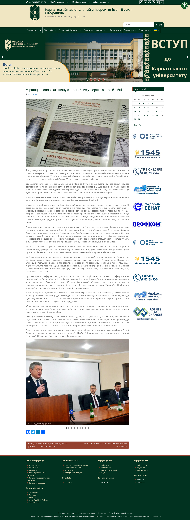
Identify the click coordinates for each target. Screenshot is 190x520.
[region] (77, 382)
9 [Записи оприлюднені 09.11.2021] (139, 107)
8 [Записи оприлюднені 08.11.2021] (134, 107)
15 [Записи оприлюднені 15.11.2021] (135, 111)
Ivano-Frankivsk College (38, 500)
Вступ (7, 64)
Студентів (141, 468)
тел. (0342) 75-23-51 (37, 2)
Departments (34, 502)
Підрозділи (49, 30)
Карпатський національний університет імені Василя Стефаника (89, 11)
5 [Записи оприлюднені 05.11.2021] (152, 103)
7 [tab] (83, 428)
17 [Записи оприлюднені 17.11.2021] (144, 111)
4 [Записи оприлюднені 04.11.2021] (148, 103)
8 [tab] (85, 428)
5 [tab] (77, 428)
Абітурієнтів (142, 465)
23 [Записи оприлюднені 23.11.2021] (139, 115)
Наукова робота (106, 513)
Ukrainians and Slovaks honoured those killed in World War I (105, 445)
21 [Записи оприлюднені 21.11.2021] (162, 111)
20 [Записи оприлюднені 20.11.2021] (157, 111)
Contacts (68, 482)
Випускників (142, 470)
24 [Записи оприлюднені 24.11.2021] (144, 115)
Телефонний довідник (74, 473)
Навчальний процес (88, 513)
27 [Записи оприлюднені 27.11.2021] (157, 115)
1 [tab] (66, 428)
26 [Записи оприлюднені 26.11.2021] (152, 115)
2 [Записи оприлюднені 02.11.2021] (139, 103)
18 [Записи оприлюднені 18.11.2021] (148, 111)
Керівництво (34, 465)
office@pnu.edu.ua (60, 2)
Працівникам (145, 30)
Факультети (33, 468)
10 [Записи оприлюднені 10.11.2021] (144, 107)
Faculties (32, 495)
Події (103, 473)
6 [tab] (80, 428)
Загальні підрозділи (37, 483)
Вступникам (115, 30)
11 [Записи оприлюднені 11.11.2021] (148, 107)
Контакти (69, 470)
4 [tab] (74, 428)
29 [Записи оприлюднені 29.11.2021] (135, 119)
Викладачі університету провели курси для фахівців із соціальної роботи (48, 445)
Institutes (32, 497)
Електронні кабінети (73, 468)
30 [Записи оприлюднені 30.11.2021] (139, 119)
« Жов (134, 125)
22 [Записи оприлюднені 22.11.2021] (135, 115)
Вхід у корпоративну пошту (76, 465)
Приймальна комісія (100, 2)
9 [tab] (88, 428)
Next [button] (125, 382)
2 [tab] (69, 428)
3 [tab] (71, 428)
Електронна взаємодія (94, 30)
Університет (33, 30)
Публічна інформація (69, 30)
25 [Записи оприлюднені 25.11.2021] (148, 115)
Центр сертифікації (109, 470)
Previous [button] (29, 382)
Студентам (129, 30)
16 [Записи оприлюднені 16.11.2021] (139, 111)
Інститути (33, 470)
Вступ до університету (67, 513)
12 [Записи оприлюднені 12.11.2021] (152, 107)
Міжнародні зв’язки (124, 513)
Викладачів (106, 468)
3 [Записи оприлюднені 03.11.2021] (143, 103)
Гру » (141, 125)
